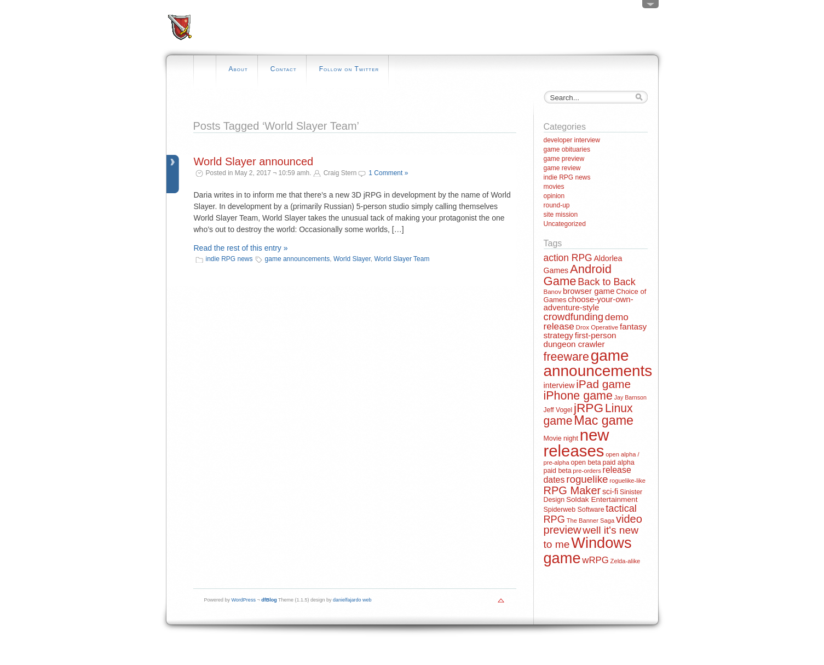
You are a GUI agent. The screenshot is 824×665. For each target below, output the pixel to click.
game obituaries (567, 149)
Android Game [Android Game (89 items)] (578, 275)
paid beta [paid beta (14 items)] (558, 471)
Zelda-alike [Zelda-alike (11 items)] (625, 561)
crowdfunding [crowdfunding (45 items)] (574, 316)
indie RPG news (229, 259)
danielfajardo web (352, 600)
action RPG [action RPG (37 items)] (568, 257)
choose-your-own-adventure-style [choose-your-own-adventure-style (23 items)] (588, 303)
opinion (554, 196)
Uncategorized (565, 224)
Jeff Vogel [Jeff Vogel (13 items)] (558, 410)
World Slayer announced (254, 161)
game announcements (297, 259)
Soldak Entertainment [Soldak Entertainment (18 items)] (602, 499)
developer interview (572, 140)
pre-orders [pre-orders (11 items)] (587, 470)
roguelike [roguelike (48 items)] (587, 479)
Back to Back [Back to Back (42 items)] (606, 281)
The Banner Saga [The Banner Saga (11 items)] (590, 520)
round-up (557, 205)
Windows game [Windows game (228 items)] (588, 550)
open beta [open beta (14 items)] (586, 462)
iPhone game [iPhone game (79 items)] (578, 395)
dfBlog (269, 600)
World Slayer (352, 259)
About (238, 69)
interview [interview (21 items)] (559, 385)
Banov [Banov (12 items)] (553, 291)
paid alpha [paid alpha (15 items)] (618, 462)
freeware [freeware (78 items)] (566, 356)
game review (562, 168)
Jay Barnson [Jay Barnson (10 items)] (630, 397)
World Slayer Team (401, 259)
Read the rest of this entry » (241, 248)
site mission (561, 214)
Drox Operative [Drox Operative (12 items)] (597, 327)
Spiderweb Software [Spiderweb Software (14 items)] (574, 509)
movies (554, 186)
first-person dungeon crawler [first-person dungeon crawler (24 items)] (580, 339)
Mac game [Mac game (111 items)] (603, 420)
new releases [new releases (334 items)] (576, 443)
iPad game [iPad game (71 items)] (603, 384)
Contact (283, 69)
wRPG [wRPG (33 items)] (595, 560)
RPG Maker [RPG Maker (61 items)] (572, 490)
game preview (564, 159)
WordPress (244, 600)
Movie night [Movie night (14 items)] (561, 438)
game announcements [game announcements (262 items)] (598, 363)
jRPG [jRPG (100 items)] (588, 408)
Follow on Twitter (349, 69)
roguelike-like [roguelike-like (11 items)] (627, 480)
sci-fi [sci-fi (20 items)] (610, 491)
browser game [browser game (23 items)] (588, 291)
